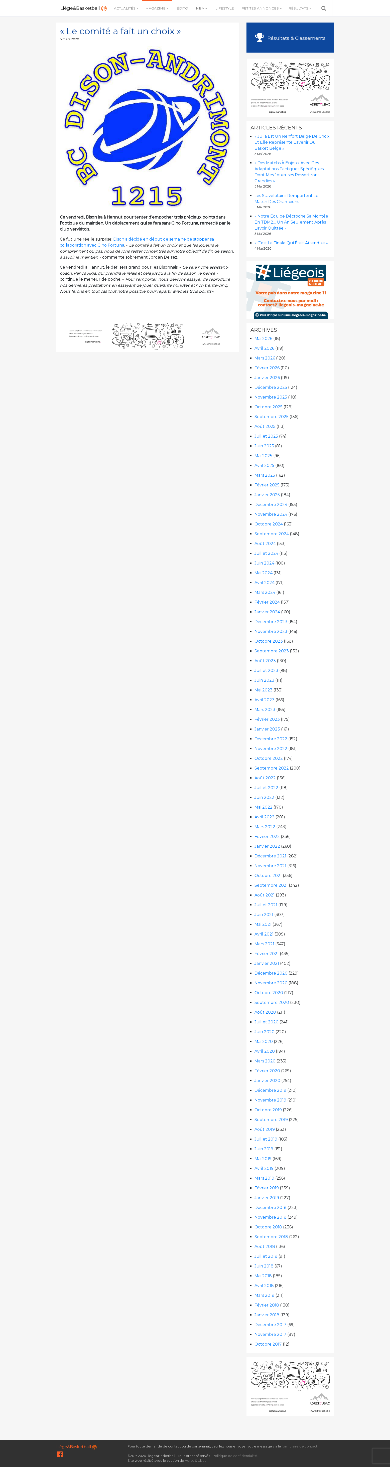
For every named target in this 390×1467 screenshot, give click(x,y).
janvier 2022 (267, 846)
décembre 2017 (270, 1324)
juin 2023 (264, 680)
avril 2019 (264, 1168)
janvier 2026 (267, 377)
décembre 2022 (270, 739)
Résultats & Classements (290, 38)
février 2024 (267, 602)
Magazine (155, 8)
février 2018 (266, 1305)
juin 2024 (264, 563)
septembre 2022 (271, 768)
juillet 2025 (266, 436)
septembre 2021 (271, 885)
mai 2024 (263, 573)
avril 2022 (264, 817)
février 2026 (267, 367)
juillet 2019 (265, 1139)
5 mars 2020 (69, 39)
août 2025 (265, 426)
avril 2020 (264, 1051)
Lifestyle (224, 8)
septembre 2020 (271, 1002)
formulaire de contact (299, 1446)
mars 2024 (264, 592)
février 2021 (266, 953)
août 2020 (265, 1012)
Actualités (125, 8)
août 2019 (264, 1129)
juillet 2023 (266, 670)
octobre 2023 (268, 641)
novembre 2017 (270, 1334)
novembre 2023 (270, 631)
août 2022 (265, 778)
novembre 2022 (270, 748)
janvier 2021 (266, 963)
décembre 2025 (270, 387)
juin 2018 (264, 1266)
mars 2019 (264, 1178)
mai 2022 (263, 807)
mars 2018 (264, 1295)
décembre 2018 (270, 1207)
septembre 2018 (271, 1236)
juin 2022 (264, 797)
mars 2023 (264, 709)
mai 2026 (263, 338)
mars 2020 (265, 1061)
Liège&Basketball (83, 8)
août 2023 (265, 660)
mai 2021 (263, 924)
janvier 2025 (267, 494)
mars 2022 (264, 826)
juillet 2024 (266, 553)
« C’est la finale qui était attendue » (291, 243)
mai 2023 (263, 690)
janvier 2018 (266, 1315)
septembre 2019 (271, 1119)
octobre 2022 (268, 758)
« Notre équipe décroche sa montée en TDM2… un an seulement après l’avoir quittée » (291, 222)
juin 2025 (264, 446)
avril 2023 (264, 699)
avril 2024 (264, 582)
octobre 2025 (268, 407)
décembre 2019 (270, 1090)
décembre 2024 (270, 504)
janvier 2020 (267, 1080)
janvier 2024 (267, 612)
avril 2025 (264, 465)
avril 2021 (264, 934)
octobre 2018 (268, 1227)
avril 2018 (264, 1285)
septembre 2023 (271, 651)
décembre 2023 (270, 621)
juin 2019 (263, 1149)
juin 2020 (264, 1031)
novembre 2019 (270, 1100)
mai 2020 (263, 1041)
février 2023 (267, 719)
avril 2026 (264, 348)
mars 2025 (264, 475)
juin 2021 (263, 914)
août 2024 (265, 543)
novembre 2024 (270, 514)
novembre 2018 (270, 1217)
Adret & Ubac (195, 1460)
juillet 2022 (266, 787)
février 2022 (267, 836)
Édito (182, 8)
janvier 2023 (267, 729)
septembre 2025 (271, 416)
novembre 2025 (270, 397)
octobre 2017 (268, 1344)
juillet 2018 (266, 1256)
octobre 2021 (268, 875)
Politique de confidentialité (235, 1456)
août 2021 (264, 895)
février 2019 (266, 1188)
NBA (200, 8)
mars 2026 (264, 358)
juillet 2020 (266, 1022)
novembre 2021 (270, 865)
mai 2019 (263, 1158)
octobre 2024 (268, 524)
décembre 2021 (270, 856)
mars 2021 (264, 944)
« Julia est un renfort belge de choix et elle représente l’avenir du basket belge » (292, 142)
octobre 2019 (268, 1110)
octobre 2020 (268, 992)
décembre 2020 (271, 973)
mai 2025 (263, 455)
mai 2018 (263, 1275)
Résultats (298, 8)
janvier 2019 (266, 1197)
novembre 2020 (271, 983)
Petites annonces (260, 8)
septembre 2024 (271, 533)
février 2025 (267, 485)
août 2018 (264, 1246)
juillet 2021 (265, 904)
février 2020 (267, 1070)
